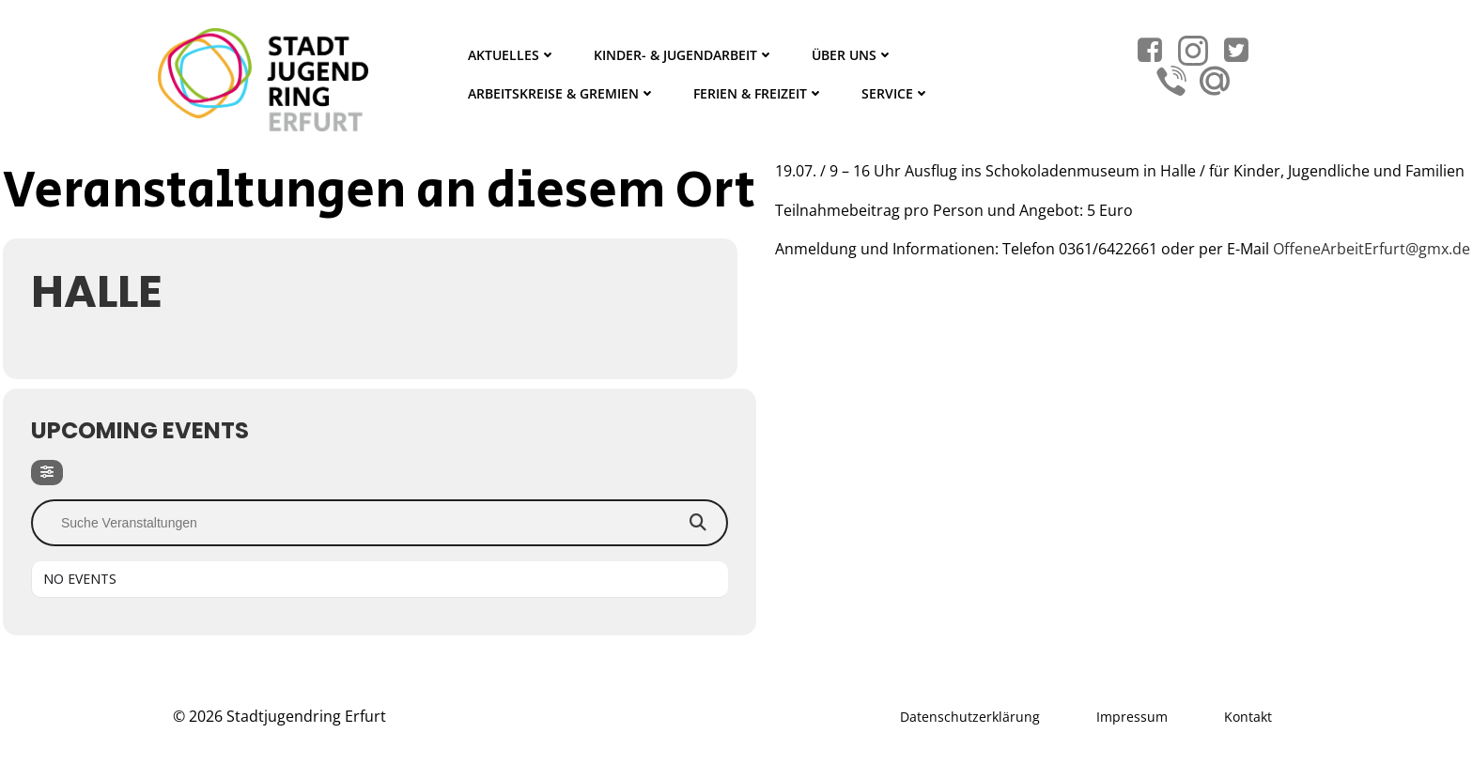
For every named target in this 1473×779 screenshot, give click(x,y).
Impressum (1132, 717)
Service (895, 93)
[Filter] (47, 472)
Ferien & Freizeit (758, 93)
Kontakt (1248, 717)
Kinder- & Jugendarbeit (684, 55)
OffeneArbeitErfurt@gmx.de (1371, 248)
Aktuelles (512, 55)
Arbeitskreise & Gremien (562, 93)
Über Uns (852, 55)
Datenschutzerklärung (970, 717)
